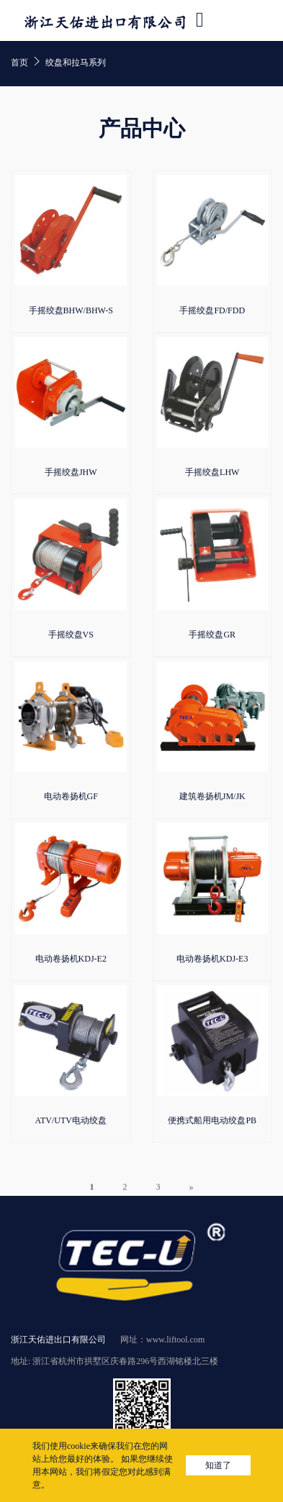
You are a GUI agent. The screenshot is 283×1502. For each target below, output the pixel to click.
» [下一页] (191, 1194)
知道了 (218, 1465)
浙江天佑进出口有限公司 (58, 1340)
